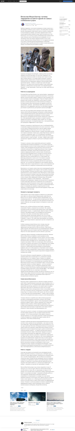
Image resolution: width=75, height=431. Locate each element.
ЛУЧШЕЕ (14, 1)
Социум (22, 387)
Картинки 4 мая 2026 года (64, 30)
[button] (74, 1)
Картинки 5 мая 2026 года (34, 402)
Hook (47, 406)
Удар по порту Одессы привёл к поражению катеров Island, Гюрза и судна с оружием (55, 403)
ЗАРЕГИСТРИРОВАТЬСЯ (67, 1)
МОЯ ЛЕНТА (10, 1)
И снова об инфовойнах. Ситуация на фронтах (63, 19)
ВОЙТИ (60, 1)
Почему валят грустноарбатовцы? (63, 23)
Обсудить (37, 420)
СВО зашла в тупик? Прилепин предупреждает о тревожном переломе (17, 403)
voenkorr (11, 406)
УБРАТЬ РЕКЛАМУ (23, 1)
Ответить (25, 426)
